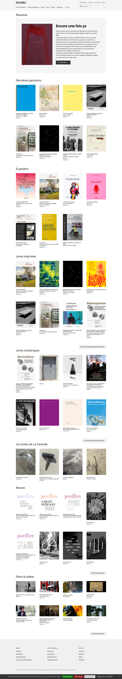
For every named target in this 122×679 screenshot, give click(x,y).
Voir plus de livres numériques (94, 441)
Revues (43, 7)
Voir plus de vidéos (98, 634)
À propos (90, 2)
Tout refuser (79, 676)
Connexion (97, 2)
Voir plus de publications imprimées (92, 347)
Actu (67, 7)
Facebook (81, 654)
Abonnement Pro (52, 657)
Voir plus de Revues (97, 573)
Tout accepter (67, 676)
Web (48, 7)
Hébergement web (52, 660)
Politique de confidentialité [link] (105, 676)
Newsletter (82, 660)
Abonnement (83, 2)
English (104, 2)
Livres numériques (33, 7)
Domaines (60, 7)
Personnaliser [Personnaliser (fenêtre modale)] (89, 676)
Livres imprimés (21, 7)
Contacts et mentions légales (24, 660)
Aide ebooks (19, 654)
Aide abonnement (21, 657)
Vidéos (53, 7)
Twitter (81, 657)
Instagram (81, 651)
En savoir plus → (63, 62)
